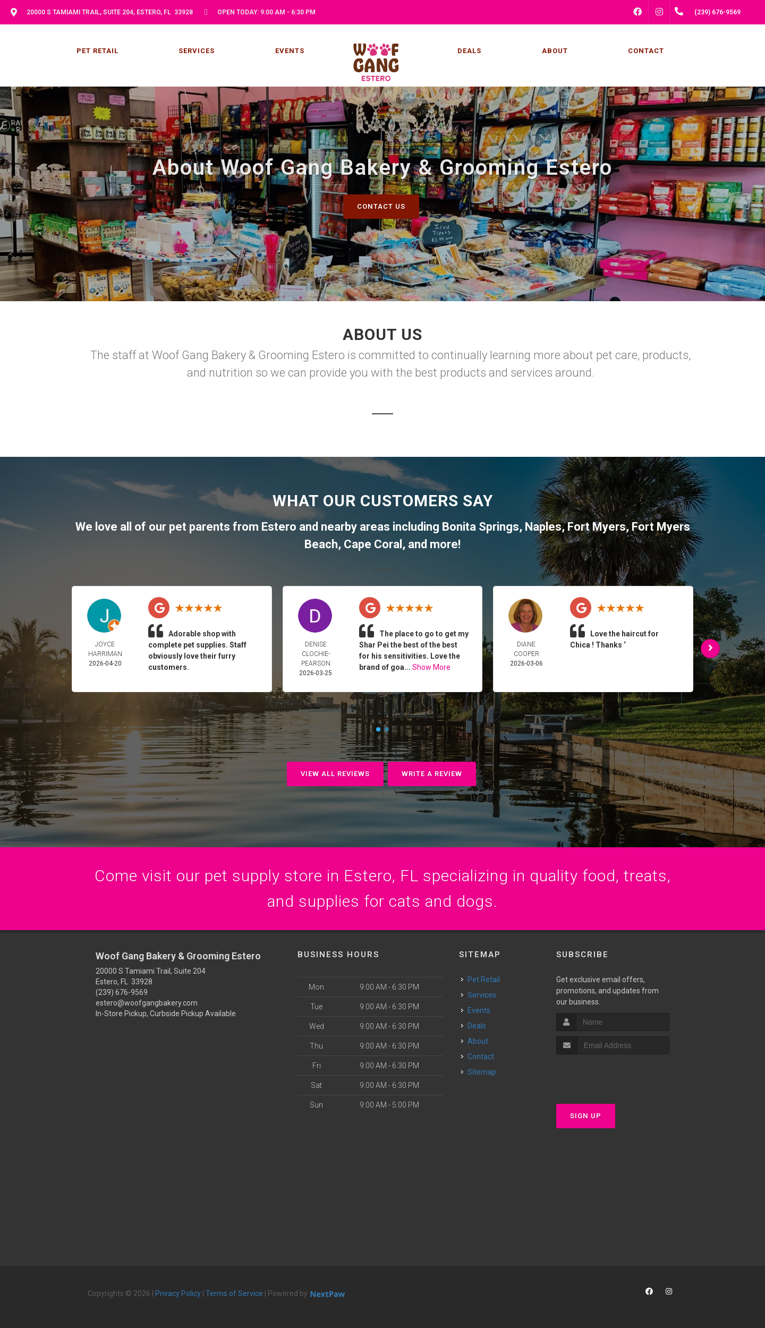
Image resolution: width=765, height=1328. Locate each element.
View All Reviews (335, 774)
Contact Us (381, 206)
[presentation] (612, 1074)
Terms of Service (234, 1293)
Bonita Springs (480, 526)
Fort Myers (596, 526)
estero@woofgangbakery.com (147, 1003)
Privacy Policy (178, 1293)
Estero (278, 526)
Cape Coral (373, 544)
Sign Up (585, 1116)
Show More (431, 667)
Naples (543, 526)
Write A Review (432, 774)
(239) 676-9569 (122, 992)
